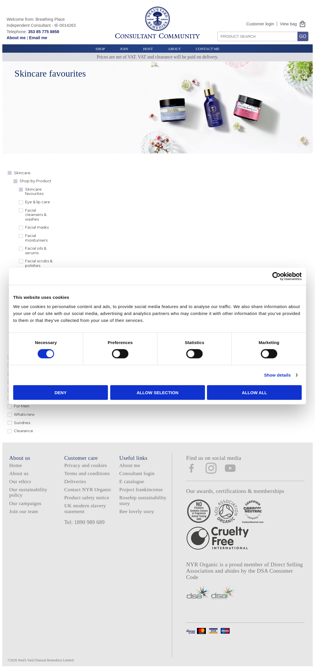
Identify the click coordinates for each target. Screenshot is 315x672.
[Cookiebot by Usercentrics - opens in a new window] (257, 276)
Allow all (242, 392)
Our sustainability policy (28, 492)
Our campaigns (25, 503)
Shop (100, 49)
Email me (38, 37)
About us (19, 473)
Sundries (22, 422)
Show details (258, 375)
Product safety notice (86, 497)
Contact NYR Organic (87, 489)
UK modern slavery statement (85, 508)
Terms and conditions (87, 473)
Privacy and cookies (85, 465)
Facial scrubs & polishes (38, 263)
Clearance (23, 430)
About (174, 49)
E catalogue (131, 481)
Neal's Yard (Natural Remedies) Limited (46, 660)
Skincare (22, 172)
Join (124, 49)
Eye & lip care (37, 202)
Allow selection (158, 392)
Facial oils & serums (35, 250)
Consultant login (136, 473)
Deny (73, 392)
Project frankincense (141, 489)
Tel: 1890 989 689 (84, 522)
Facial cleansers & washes (35, 214)
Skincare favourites (34, 191)
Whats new (24, 414)
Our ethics (20, 481)
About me (16, 37)
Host (148, 49)
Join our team (23, 511)
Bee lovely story (136, 511)
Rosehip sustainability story (142, 500)
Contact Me (208, 49)
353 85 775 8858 (43, 31)
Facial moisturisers (36, 237)
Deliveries (75, 481)
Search (215, 29)
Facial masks (37, 227)
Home (15, 465)
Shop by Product (35, 181)
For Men (21, 406)
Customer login (260, 24)
